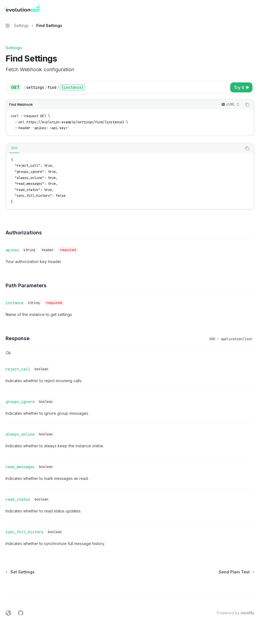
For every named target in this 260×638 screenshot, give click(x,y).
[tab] (14, 148)
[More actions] (253, 9)
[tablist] (123, 148)
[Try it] (241, 87)
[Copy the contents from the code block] (247, 104)
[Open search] (242, 8)
